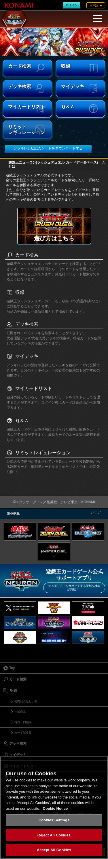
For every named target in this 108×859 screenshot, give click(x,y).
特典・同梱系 (23, 722)
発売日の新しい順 (25, 701)
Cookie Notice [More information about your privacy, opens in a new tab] (55, 808)
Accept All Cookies (54, 850)
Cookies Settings (54, 820)
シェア (96, 512)
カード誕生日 (23, 732)
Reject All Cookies (54, 835)
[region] (54, 807)
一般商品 (20, 711)
